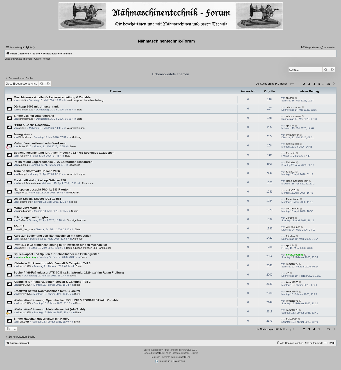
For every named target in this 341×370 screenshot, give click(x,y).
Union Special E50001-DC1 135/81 (37, 198)
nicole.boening (27, 257)
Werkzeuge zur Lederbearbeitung (85, 100)
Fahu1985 (24, 321)
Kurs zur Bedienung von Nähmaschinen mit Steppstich (52, 235)
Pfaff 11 (19, 226)
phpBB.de (185, 357)
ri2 (19, 275)
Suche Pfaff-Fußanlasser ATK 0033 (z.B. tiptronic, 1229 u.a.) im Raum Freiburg (69, 272)
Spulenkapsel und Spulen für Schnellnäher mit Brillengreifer (56, 254)
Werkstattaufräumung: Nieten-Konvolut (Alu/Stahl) (49, 309)
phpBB (159, 353)
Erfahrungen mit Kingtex (31, 217)
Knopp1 (22, 174)
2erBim (22, 220)
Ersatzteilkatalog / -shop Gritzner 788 (40, 180)
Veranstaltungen (76, 128)
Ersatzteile (74, 165)
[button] (292, 84)
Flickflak (22, 238)
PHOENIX (74, 192)
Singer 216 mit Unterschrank (34, 115)
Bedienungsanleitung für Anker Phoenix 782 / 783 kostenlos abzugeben (64, 152)
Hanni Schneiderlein (29, 183)
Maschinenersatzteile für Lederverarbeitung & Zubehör (52, 97)
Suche (74, 211)
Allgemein (77, 238)
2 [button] (304, 84)
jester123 (23, 192)
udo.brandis (25, 211)
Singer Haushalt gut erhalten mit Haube (41, 318)
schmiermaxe (25, 109)
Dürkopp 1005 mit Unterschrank (36, 106)
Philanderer (24, 137)
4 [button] (314, 84)
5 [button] (319, 84)
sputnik (22, 100)
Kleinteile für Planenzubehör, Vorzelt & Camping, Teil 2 (52, 281)
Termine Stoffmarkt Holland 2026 (37, 171)
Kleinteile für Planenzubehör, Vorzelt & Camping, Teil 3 (52, 263)
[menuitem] (30, 47)
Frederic (22, 155)
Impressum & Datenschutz (170, 361)
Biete (79, 109)
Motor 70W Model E (27, 208)
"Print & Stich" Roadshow (32, 125)
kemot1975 (24, 266)
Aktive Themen (42, 58)
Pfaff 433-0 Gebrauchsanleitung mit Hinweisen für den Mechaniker (60, 245)
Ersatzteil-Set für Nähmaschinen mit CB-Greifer (47, 291)
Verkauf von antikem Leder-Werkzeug (40, 143)
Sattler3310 (24, 146)
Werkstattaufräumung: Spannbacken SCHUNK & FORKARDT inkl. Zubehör (66, 300)
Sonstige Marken (76, 220)
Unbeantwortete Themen (18, 58)
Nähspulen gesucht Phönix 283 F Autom (42, 189)
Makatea (23, 165)
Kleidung (76, 137)
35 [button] (328, 84)
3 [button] (309, 84)
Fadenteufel (25, 201)
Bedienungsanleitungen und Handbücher (88, 248)
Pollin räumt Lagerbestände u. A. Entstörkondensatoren (53, 162)
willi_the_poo (25, 229)
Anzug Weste (23, 134)
